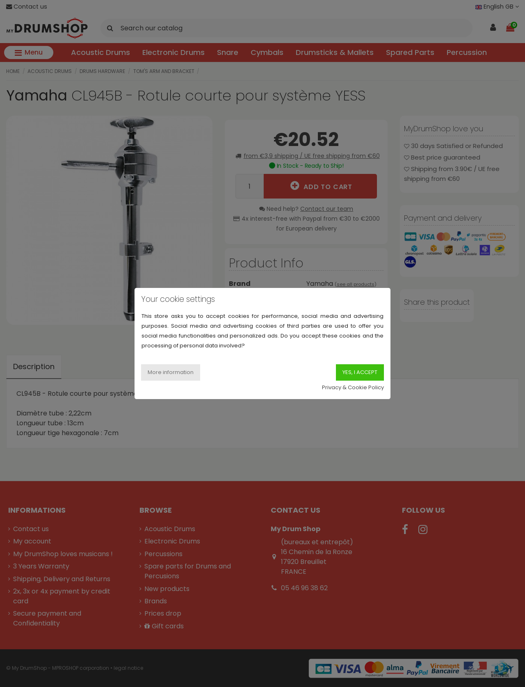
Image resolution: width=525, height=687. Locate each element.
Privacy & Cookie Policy (353, 387)
